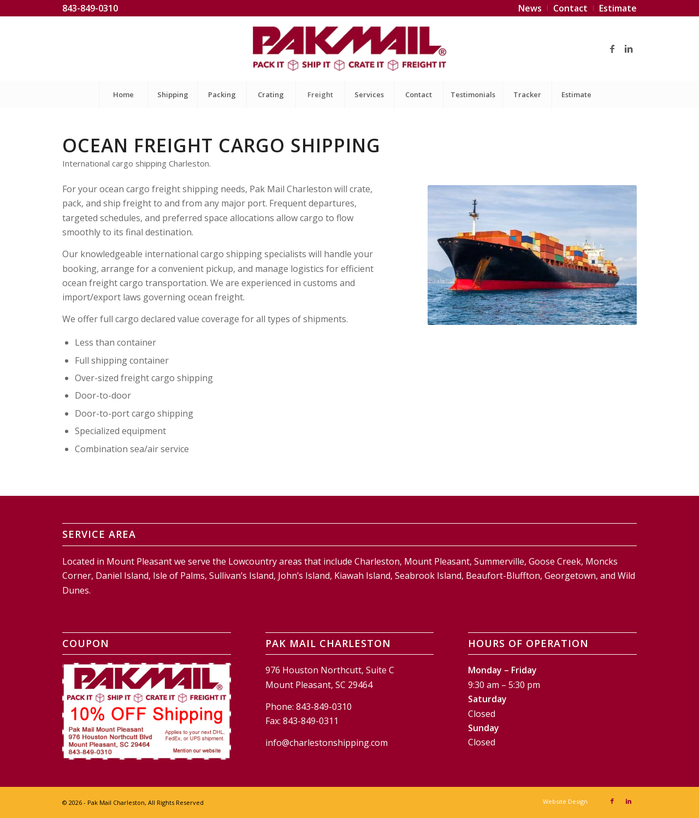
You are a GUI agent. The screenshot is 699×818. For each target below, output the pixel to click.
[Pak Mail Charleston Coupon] (146, 711)
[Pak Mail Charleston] (349, 48)
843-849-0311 (311, 721)
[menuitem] (530, 8)
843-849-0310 (90, 8)
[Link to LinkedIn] (628, 48)
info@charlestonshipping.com (326, 743)
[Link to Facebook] (612, 48)
